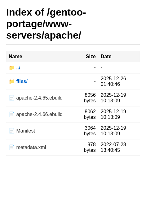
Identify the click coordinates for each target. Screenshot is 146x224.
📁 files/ (18, 81)
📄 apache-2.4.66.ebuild (36, 114)
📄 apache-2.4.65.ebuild (36, 97)
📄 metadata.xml (27, 147)
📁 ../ (14, 67)
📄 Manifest (22, 130)
